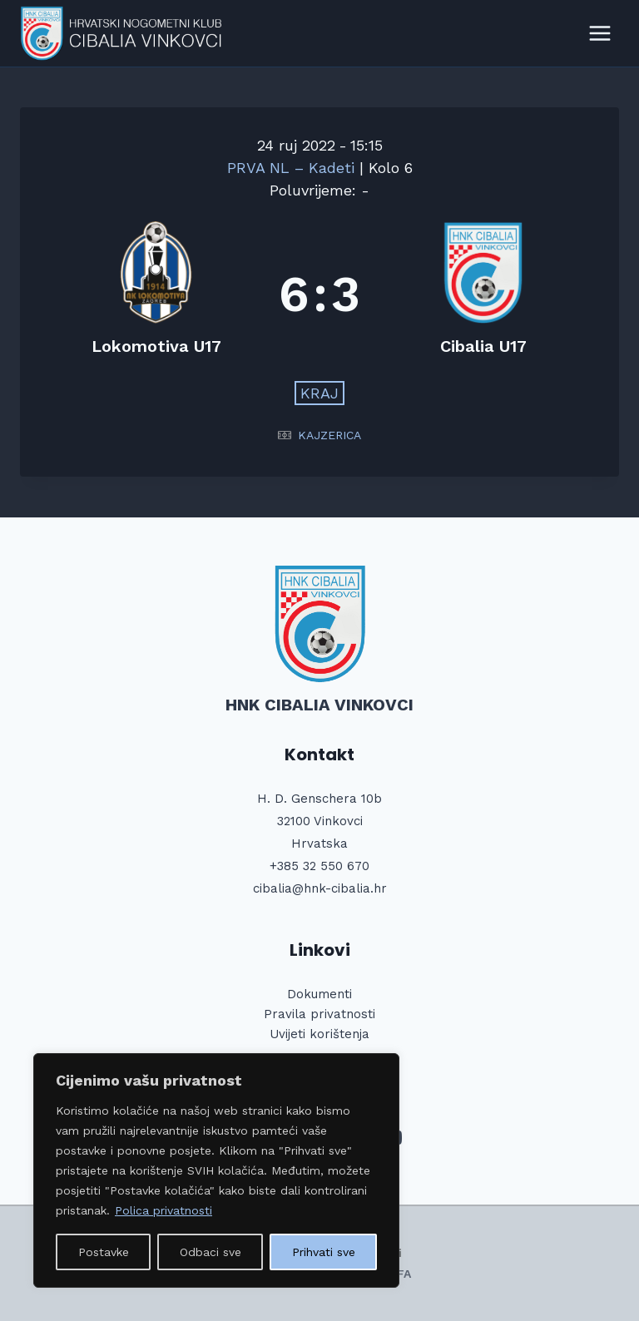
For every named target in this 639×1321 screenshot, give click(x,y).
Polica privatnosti (163, 1210)
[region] (216, 1170)
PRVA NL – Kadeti (293, 167)
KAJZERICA (329, 435)
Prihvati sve (323, 1252)
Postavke (103, 1252)
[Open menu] (599, 33)
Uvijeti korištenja (319, 1034)
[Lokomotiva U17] (156, 294)
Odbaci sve (210, 1252)
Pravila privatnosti (319, 1014)
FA (404, 1273)
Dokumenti (319, 994)
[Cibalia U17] (483, 294)
